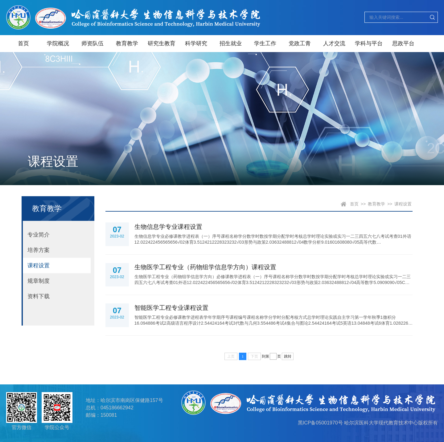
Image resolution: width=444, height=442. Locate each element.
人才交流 (334, 43)
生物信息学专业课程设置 (168, 226)
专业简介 (38, 235)
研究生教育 (161, 43)
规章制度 (38, 281)
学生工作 (265, 43)
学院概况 (58, 43)
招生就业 (231, 43)
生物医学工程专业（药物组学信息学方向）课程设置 (205, 267)
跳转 (287, 356)
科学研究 (196, 43)
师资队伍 (92, 43)
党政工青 (300, 43)
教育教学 (127, 43)
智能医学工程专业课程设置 (171, 307)
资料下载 (38, 296)
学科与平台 (369, 43)
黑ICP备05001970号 (320, 422)
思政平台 (403, 43)
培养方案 (38, 250)
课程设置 (38, 265)
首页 (23, 43)
